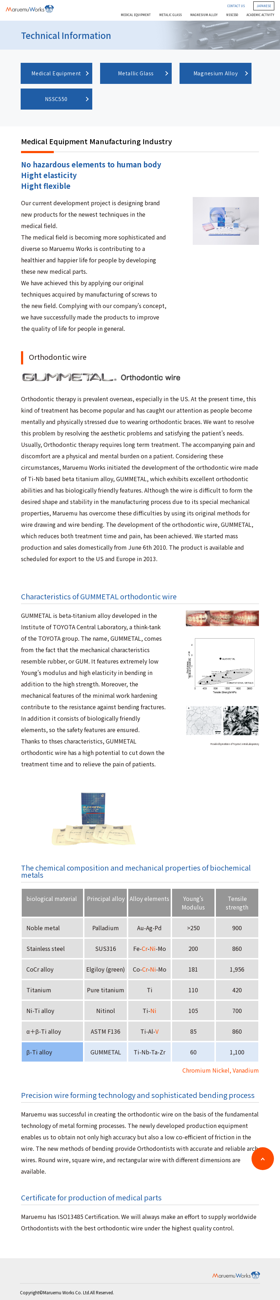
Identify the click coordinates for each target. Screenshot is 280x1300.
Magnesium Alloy (215, 73)
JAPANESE (263, 6)
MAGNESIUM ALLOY (204, 15)
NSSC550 (232, 15)
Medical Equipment (56, 73)
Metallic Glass (136, 73)
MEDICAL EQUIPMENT (136, 15)
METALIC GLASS (170, 15)
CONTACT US (236, 6)
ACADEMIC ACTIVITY (260, 15)
